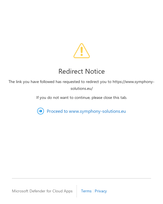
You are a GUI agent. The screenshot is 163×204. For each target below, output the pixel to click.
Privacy (101, 191)
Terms (86, 191)
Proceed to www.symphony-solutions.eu (86, 111)
